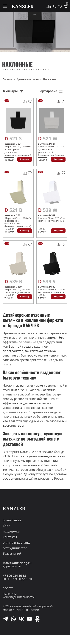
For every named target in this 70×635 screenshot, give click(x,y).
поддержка (11, 531)
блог (6, 525)
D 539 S (46, 281)
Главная (7, 79)
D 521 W (47, 138)
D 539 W (47, 210)
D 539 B (13, 281)
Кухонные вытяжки (27, 79)
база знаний (12, 553)
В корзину (24, 159)
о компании (12, 520)
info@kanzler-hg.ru (17, 563)
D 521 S (13, 138)
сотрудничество (15, 548)
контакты (10, 537)
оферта (8, 588)
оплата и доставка (16, 542)
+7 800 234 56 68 (14, 575)
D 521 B (13, 210)
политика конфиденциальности (19, 595)
